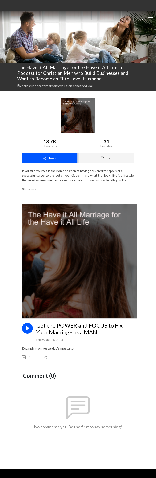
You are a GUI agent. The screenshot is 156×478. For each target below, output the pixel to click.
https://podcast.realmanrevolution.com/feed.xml (55, 86)
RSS (106, 158)
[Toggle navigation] (150, 17)
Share (49, 158)
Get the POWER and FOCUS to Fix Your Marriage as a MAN (79, 329)
